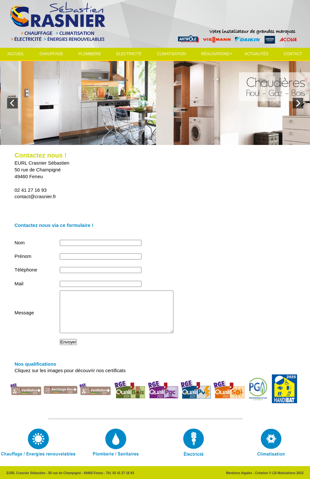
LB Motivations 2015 (288, 473)
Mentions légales (239, 473)
